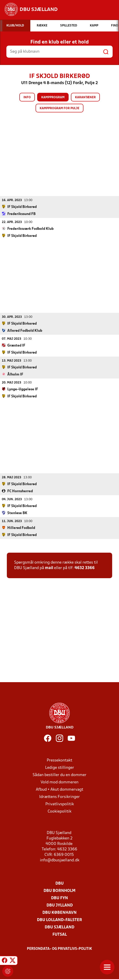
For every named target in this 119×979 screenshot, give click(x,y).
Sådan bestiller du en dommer (59, 775)
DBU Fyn (59, 898)
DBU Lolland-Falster (59, 920)
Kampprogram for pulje (59, 108)
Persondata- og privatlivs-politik (59, 948)
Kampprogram (53, 97)
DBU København (59, 912)
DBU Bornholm (59, 891)
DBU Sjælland (59, 927)
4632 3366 (85, 568)
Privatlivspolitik (59, 804)
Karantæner (85, 97)
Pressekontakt (59, 760)
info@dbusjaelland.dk (59, 860)
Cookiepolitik (59, 811)
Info (27, 97)
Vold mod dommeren (59, 782)
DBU (59, 883)
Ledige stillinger (59, 767)
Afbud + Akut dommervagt (59, 789)
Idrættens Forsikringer (59, 797)
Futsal (59, 934)
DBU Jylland (60, 905)
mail (49, 568)
